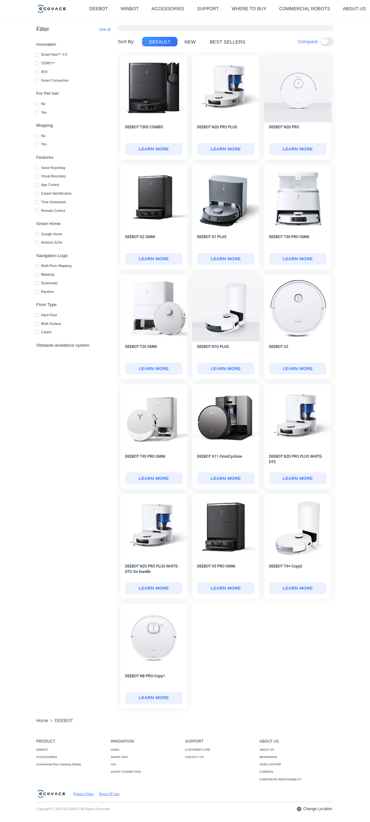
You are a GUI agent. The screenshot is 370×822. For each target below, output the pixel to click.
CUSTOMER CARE (197, 749)
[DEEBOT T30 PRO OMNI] (298, 259)
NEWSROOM (268, 757)
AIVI (113, 764)
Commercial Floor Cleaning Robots (58, 764)
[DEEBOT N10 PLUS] (226, 369)
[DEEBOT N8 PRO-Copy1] (154, 698)
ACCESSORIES (46, 757)
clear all (105, 29)
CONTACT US (194, 757)
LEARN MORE (154, 149)
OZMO (115, 749)
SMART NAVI (119, 757)
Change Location (314, 809)
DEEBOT (42, 749)
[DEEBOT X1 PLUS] (226, 259)
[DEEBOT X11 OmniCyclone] (226, 478)
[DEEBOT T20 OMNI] (154, 369)
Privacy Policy (83, 794)
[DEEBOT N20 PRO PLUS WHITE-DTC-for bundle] (154, 588)
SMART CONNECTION (126, 771)
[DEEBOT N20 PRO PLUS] (226, 149)
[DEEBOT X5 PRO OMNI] (226, 588)
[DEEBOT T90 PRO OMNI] (154, 478)
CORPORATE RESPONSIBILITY (280, 779)
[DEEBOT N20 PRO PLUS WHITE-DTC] (298, 478)
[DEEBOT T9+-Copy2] (298, 588)
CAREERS (266, 771)
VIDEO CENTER (270, 764)
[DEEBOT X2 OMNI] (154, 259)
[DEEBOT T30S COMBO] (154, 149)
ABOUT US (266, 749)
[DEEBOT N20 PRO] (298, 149)
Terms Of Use (109, 794)
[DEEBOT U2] (298, 369)
